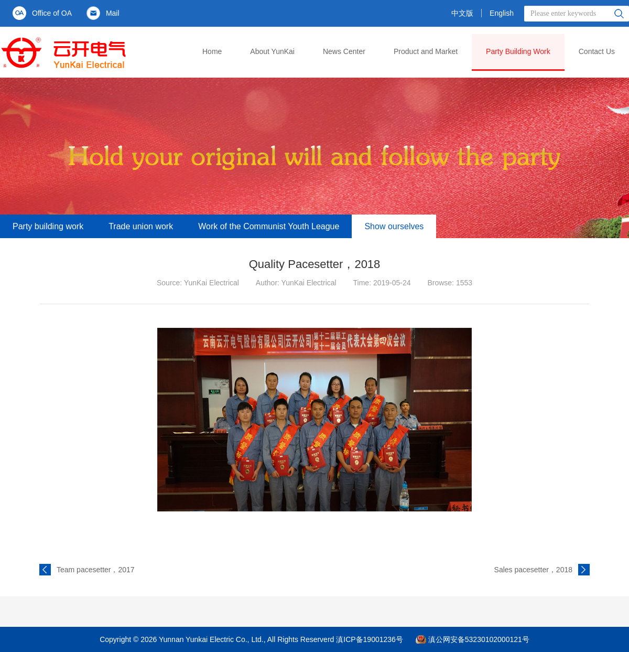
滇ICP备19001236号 (369, 639)
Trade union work (141, 226)
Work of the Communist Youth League (268, 226)
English (502, 13)
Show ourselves (394, 226)
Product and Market (426, 51)
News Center (344, 51)
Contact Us (597, 51)
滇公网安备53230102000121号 (478, 639)
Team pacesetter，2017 (96, 569)
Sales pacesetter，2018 (533, 569)
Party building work (48, 226)
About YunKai (272, 51)
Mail (113, 13)
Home (212, 51)
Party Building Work (518, 51)
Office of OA (52, 13)
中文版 (462, 13)
